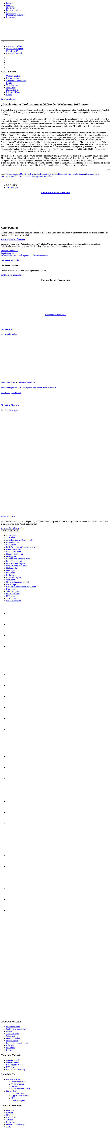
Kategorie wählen (8, 71)
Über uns (10, 5)
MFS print (10, 580)
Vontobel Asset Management (31, 176)
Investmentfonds (13, 78)
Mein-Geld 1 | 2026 (8, 516)
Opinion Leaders (13, 76)
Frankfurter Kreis (8, 382)
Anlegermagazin (13, 1060)
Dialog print (11, 556)
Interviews (10, 1048)
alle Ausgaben (19, 528)
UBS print (10, 596)
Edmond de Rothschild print (18, 559)
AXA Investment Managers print (19, 540)
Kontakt (9, 1113)
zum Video (5, 393)
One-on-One (11, 1091)
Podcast (9, 3)
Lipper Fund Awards (19, 1096)
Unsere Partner (10, 531)
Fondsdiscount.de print (15, 563)
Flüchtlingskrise (65, 174)
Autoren (9, 1120)
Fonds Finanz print (14, 561)
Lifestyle (10, 1045)
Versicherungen (12, 85)
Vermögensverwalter (9, 176)
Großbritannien (79, 174)
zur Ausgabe (6, 528)
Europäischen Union (48, 174)
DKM (13, 1098)
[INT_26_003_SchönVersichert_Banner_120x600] (11, 1017)
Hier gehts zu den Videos (55, 315)
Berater (9, 83)
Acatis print (11, 535)
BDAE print (11, 545)
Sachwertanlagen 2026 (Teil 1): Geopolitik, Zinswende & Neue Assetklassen (28, 388)
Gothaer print (11, 568)
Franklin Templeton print (16, 566)
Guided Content (12, 1062)
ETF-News (10, 1067)
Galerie (9, 94)
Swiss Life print (12, 594)
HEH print (10, 573)
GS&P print (11, 570)
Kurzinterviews (17, 1093)
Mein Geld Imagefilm (10, 260)
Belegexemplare (13, 10)
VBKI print (11, 598)
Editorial (9, 1050)
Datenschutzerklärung (15, 15)
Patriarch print (12, 584)
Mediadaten (11, 12)
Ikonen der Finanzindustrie (17, 1043)
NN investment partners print (18, 582)
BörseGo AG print (13, 549)
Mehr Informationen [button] (9, 251)
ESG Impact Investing (15, 1069)
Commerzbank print (14, 554)
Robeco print (11, 589)
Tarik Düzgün (12, 187)
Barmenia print (12, 542)
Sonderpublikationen (14, 1065)
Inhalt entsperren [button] (8, 253)
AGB (8, 1127)
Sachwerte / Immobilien (16, 80)
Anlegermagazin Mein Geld (17, 174)
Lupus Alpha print (13, 577)
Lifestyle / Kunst (13, 92)
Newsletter (10, 8)
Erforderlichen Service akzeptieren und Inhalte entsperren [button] (25, 255)
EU (37, 174)
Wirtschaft (10, 87)
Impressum (10, 17)
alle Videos (16, 393)
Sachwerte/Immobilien (26, 382)
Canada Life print (13, 552)
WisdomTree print (13, 601)
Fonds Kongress (18, 1100)
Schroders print (12, 591)
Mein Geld (14, 49)
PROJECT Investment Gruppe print (21, 587)
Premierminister (92, 174)
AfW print (10, 538)
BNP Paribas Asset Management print (22, 547)
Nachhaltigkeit (12, 90)
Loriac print (11, 575)
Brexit (32, 174)
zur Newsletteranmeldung (11, 275)
